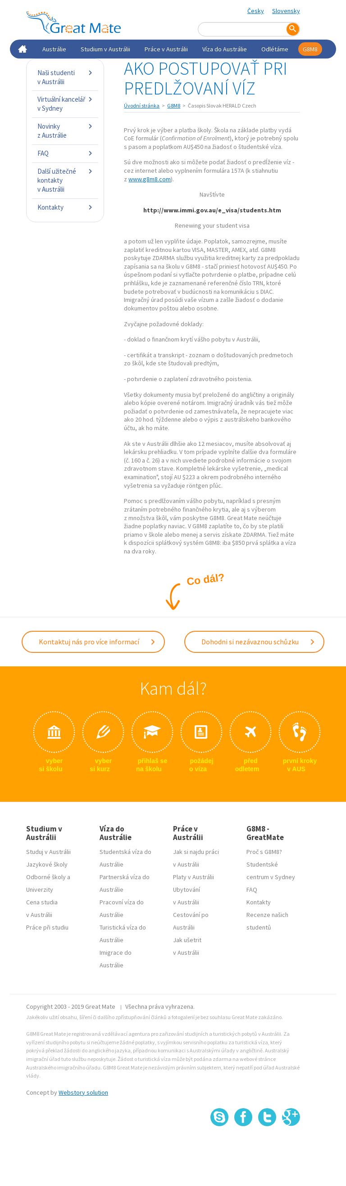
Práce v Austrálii (166, 49)
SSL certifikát (267, 1146)
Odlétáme (274, 49)
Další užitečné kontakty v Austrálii (65, 180)
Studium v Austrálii (105, 49)
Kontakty (65, 207)
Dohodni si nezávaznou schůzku (258, 641)
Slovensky (286, 11)
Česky (255, 11)
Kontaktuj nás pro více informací (97, 641)
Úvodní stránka (141, 105)
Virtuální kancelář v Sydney (65, 103)
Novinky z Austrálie (65, 130)
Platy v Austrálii (193, 877)
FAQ (65, 153)
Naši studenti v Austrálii (65, 77)
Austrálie (54, 49)
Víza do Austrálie (224, 49)
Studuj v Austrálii (48, 852)
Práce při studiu (47, 927)
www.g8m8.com (149, 179)
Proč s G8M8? (264, 852)
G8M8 (310, 49)
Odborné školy (46, 877)
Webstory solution (83, 1092)
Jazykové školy (47, 864)
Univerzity (39, 889)
